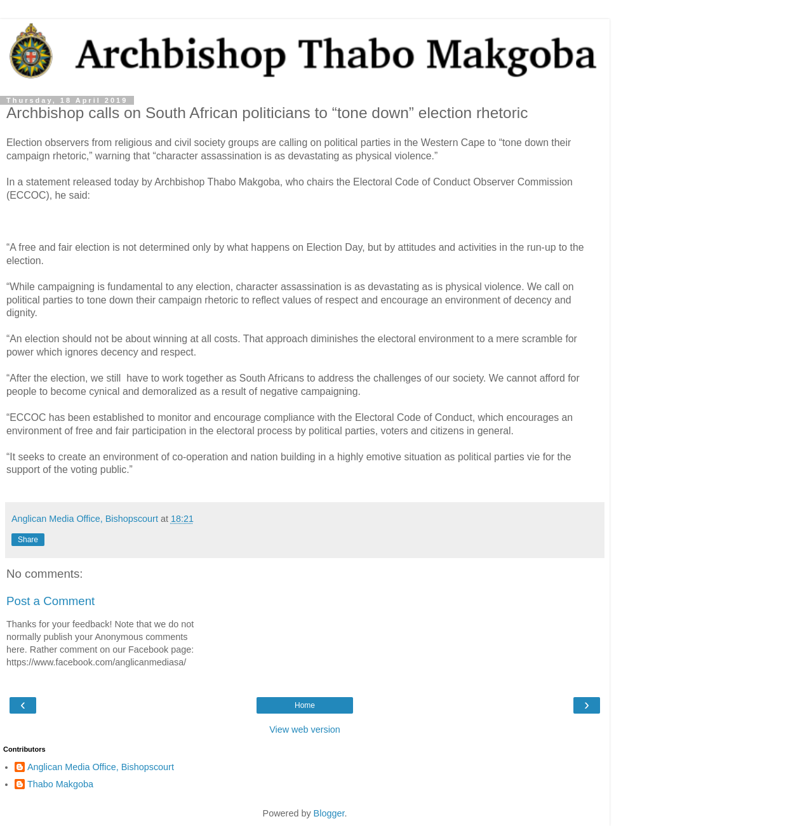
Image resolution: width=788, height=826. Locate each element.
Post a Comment (50, 601)
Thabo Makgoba (60, 784)
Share (28, 539)
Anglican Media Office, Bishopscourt (100, 767)
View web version (304, 729)
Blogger (329, 813)
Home (305, 705)
